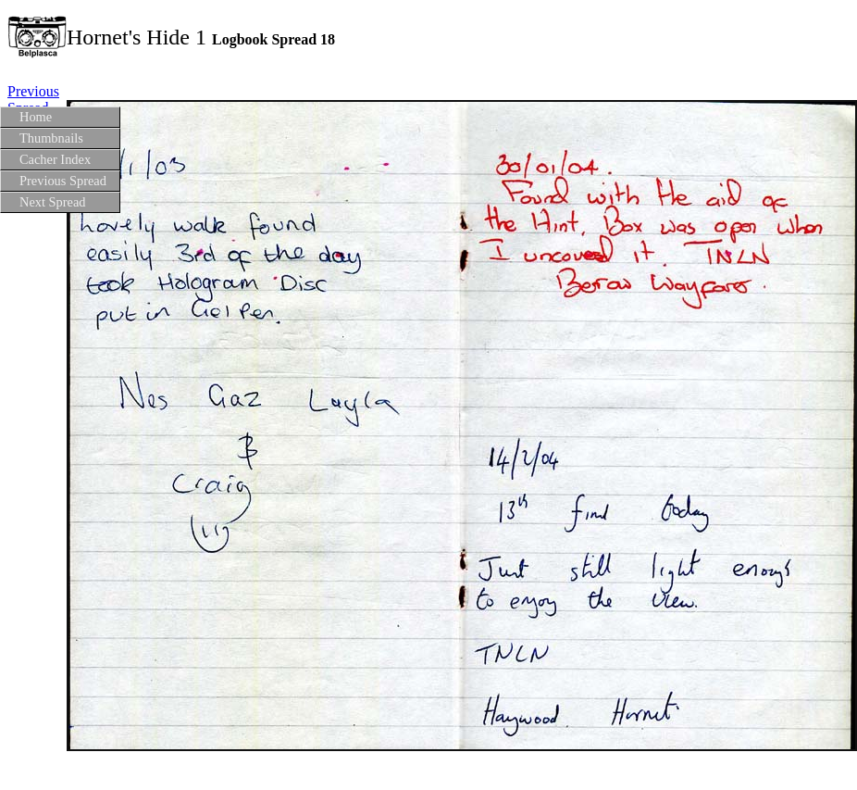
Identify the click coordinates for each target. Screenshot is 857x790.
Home (35, 116)
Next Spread (52, 201)
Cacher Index (55, 159)
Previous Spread (62, 180)
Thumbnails (51, 138)
